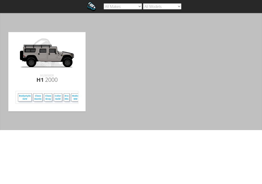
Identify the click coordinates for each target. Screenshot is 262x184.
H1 (47, 79)
